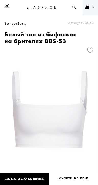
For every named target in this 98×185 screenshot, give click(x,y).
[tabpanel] (49, 114)
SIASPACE (42, 7)
